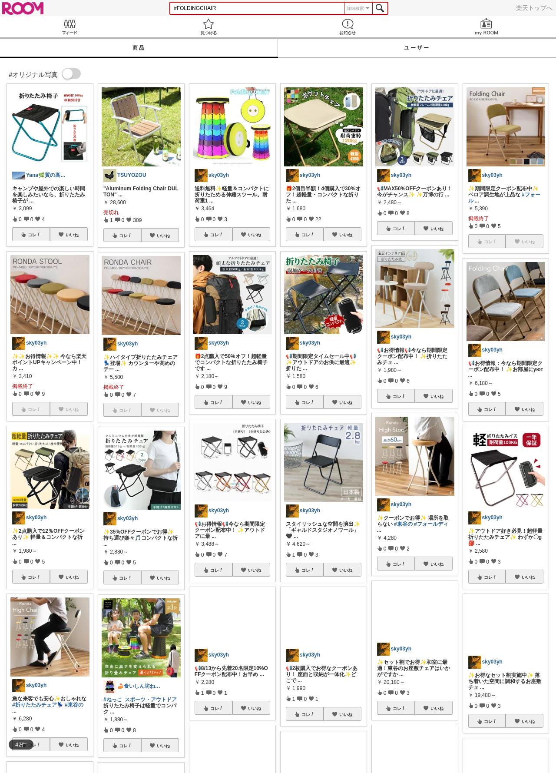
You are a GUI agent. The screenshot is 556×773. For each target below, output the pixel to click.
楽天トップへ (534, 7)
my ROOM (486, 26)
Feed (69, 26)
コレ (34, 234)
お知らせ (347, 26)
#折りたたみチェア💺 (37, 705)
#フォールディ (431, 524)
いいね (72, 234)
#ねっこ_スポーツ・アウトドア (140, 700)
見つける (208, 26)
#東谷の (74, 705)
